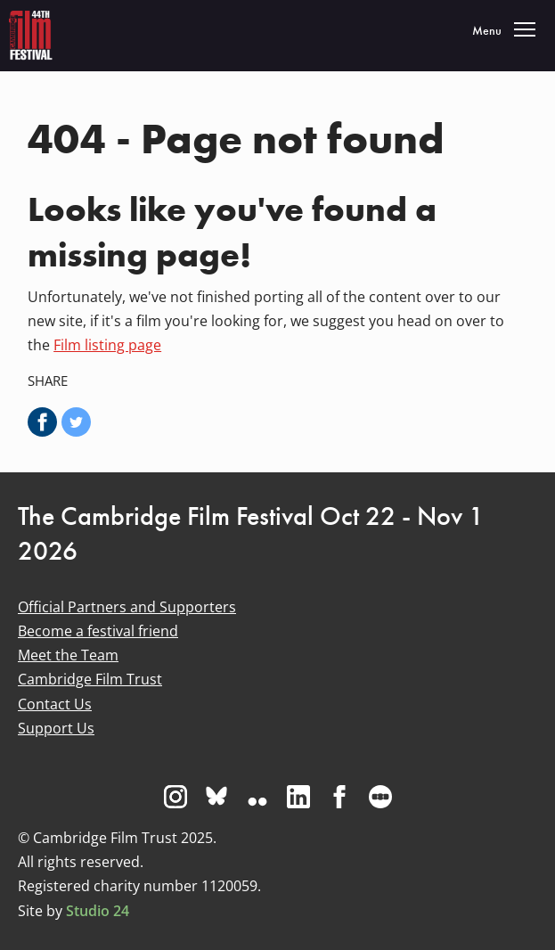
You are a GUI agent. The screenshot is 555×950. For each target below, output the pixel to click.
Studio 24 (97, 911)
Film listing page (107, 345)
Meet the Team (68, 655)
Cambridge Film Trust (90, 679)
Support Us (56, 728)
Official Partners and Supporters (127, 607)
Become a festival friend (98, 631)
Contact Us (55, 704)
